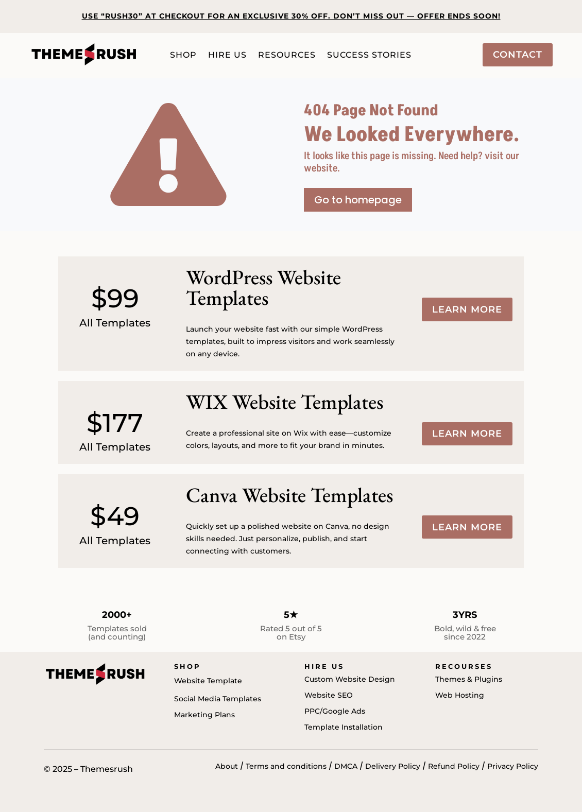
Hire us (324, 666)
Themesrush (106, 769)
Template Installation (343, 727)
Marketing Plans (204, 714)
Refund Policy (454, 766)
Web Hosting (459, 695)
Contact (517, 54)
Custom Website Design (349, 679)
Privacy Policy (512, 766)
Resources (287, 55)
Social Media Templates (217, 698)
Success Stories (369, 55)
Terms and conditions (286, 766)
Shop (183, 55)
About (226, 766)
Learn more (467, 309)
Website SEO (328, 695)
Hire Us (227, 55)
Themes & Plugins (468, 679)
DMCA (345, 766)
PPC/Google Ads (334, 711)
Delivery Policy (392, 766)
